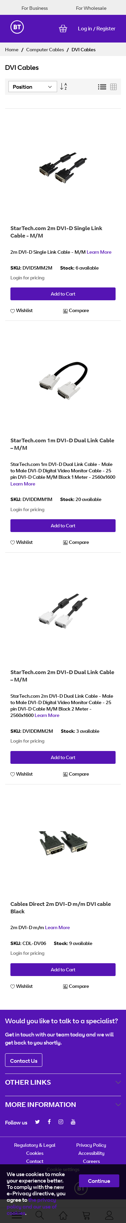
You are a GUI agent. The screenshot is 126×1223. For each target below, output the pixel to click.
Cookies (34, 1153)
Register (106, 28)
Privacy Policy (91, 1145)
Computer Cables (45, 49)
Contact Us (23, 1060)
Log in (85, 28)
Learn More (99, 252)
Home (12, 49)
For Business (35, 8)
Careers (91, 1161)
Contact (34, 1161)
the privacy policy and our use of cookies (32, 1206)
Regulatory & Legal (34, 1145)
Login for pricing (27, 277)
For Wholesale (91, 8)
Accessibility (91, 1153)
